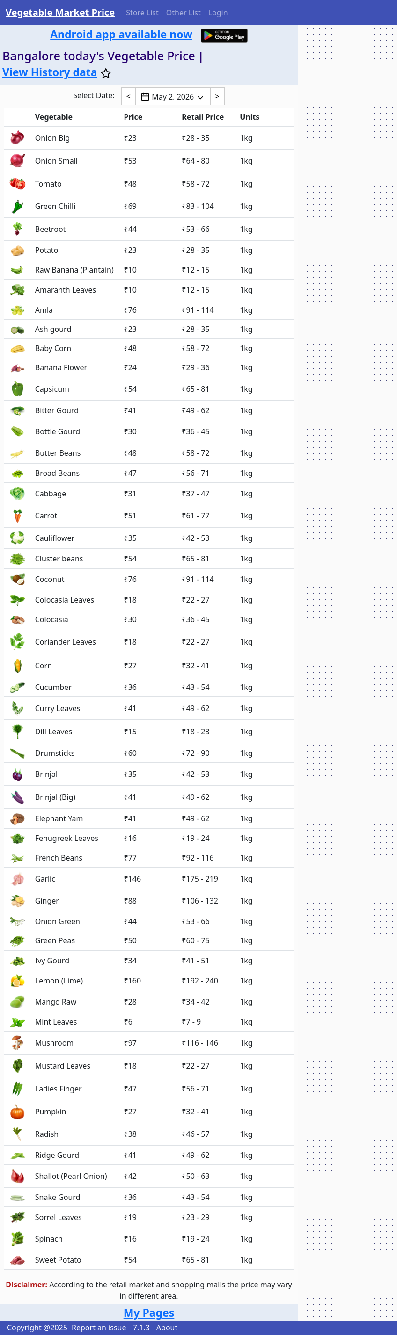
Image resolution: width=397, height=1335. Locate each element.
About (166, 1327)
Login (218, 12)
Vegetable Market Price (60, 12)
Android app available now (121, 34)
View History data (49, 72)
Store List (142, 12)
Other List (183, 12)
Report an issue (99, 1327)
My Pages (149, 1312)
